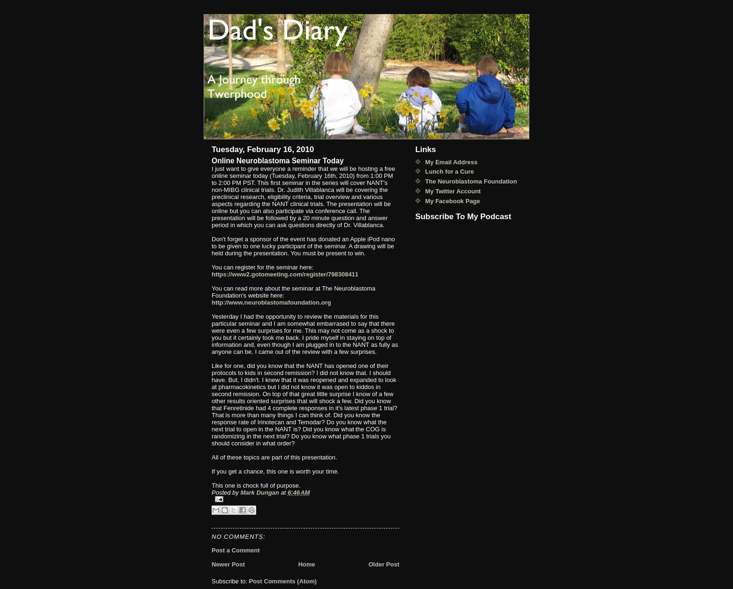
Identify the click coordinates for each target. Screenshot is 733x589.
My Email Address (451, 162)
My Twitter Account (453, 191)
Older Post (383, 564)
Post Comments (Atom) (283, 581)
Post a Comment (236, 550)
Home (306, 564)
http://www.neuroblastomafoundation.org (271, 302)
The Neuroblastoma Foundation (471, 181)
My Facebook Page (452, 201)
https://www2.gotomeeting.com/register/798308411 (285, 274)
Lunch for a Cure (449, 171)
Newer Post (228, 564)
